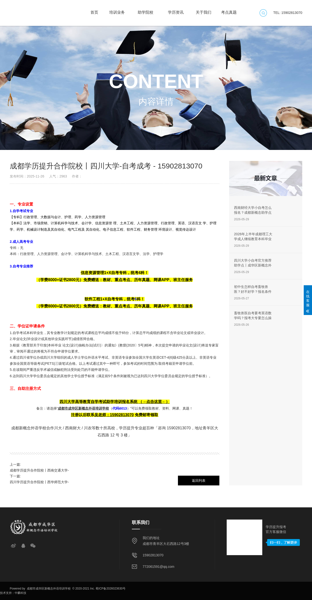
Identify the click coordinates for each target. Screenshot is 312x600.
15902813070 (153, 555)
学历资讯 (176, 10)
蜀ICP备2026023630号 (111, 588)
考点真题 (229, 10)
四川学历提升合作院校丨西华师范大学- (39, 482)
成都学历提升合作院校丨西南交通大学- (39, 470)
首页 (94, 10)
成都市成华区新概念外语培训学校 (48, 588)
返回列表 (198, 480)
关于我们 (203, 10)
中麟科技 (20, 593)
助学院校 (145, 10)
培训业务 (117, 10)
